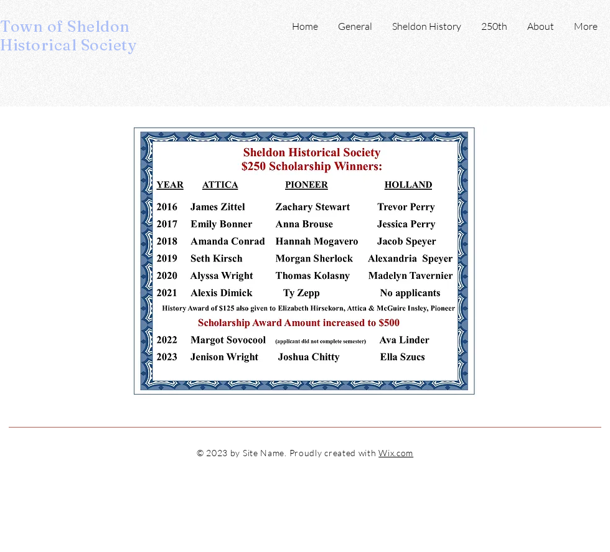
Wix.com (395, 452)
